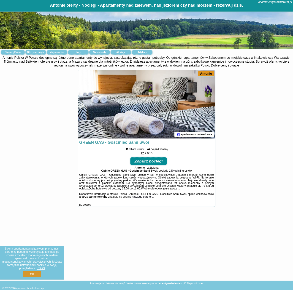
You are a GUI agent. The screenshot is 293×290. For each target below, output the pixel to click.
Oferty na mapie (35, 52)
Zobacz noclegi (149, 161)
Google (22, 251)
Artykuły (142, 52)
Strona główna (13, 52)
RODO (41, 268)
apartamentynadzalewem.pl (275, 2)
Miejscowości (57, 52)
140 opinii (175, 170)
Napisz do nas (195, 283)
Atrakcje (120, 52)
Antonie (206, 73)
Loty (78, 52)
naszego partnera (142, 196)
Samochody (99, 52)
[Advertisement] (146, 247)
